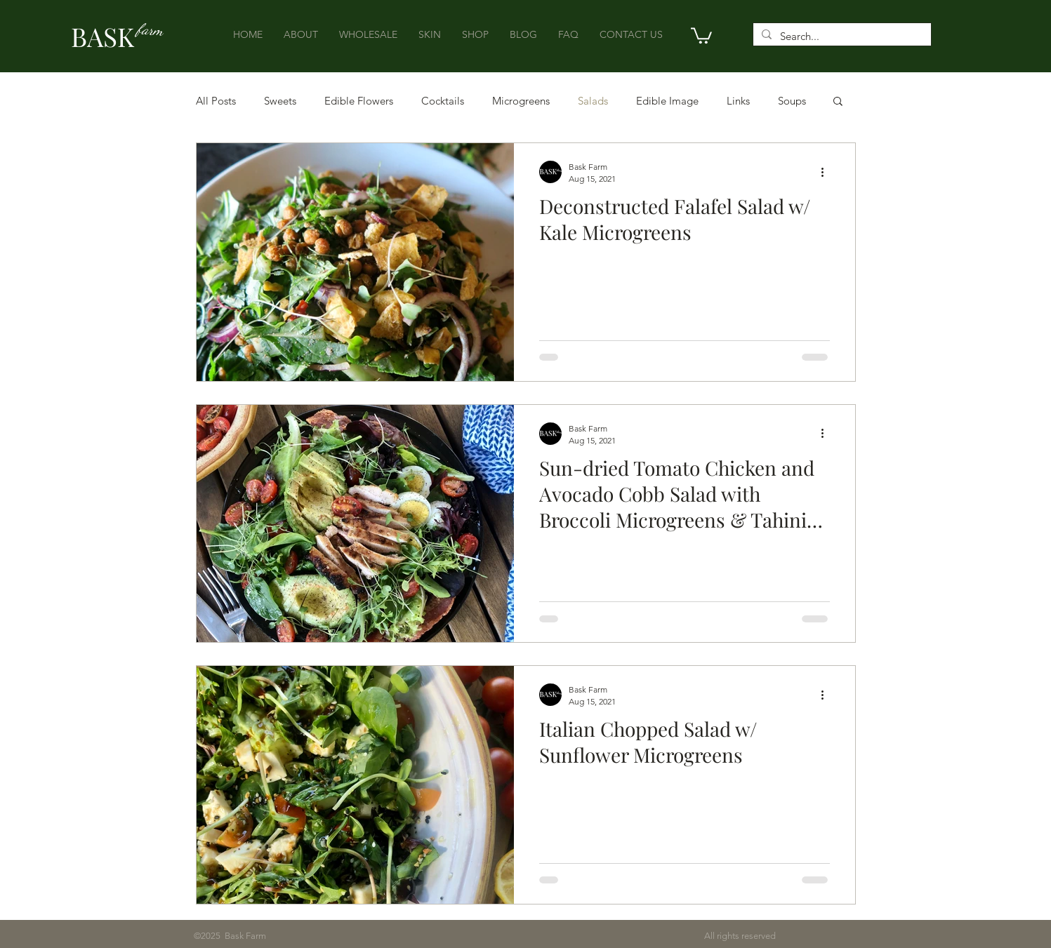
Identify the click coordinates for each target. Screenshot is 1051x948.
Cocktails (442, 100)
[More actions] (827, 171)
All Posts (216, 100)
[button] (701, 35)
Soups (792, 100)
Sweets (280, 100)
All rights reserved (521, 935)
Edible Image (667, 100)
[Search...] (840, 36)
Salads (593, 100)
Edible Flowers (358, 100)
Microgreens (521, 100)
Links (738, 100)
